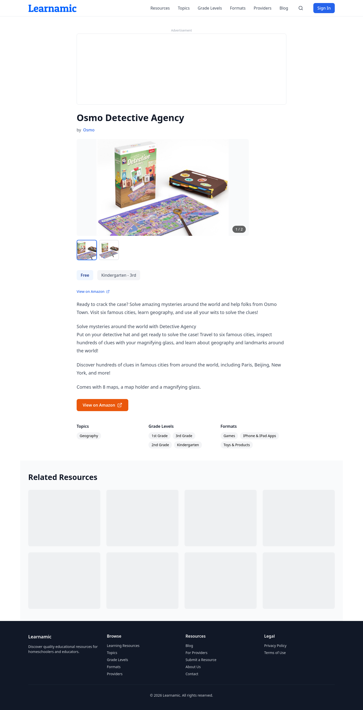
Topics (184, 8)
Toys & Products (237, 444)
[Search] (300, 8)
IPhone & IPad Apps (259, 435)
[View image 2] (109, 250)
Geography (89, 435)
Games (229, 435)
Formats (238, 8)
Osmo (89, 130)
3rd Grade (184, 435)
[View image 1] (87, 250)
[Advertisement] (181, 69)
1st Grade (159, 435)
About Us (193, 666)
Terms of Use (275, 652)
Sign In (324, 8)
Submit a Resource (201, 659)
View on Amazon (93, 291)
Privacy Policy (275, 645)
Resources (160, 8)
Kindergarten (188, 444)
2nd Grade (160, 444)
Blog (284, 8)
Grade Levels (210, 8)
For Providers (196, 652)
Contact (192, 673)
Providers (262, 8)
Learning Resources (123, 645)
